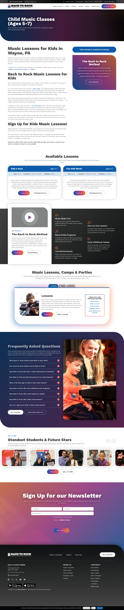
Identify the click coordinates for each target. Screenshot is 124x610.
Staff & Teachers (68, 571)
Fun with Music (37, 106)
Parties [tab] (78, 287)
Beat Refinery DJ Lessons (94, 313)
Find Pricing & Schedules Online (94, 50)
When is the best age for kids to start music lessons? (34, 385)
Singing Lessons (95, 310)
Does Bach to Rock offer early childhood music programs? (34, 390)
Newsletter (89, 1)
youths (25, 69)
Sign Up (24, 193)
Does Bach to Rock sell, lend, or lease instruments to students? (34, 373)
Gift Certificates (96, 579)
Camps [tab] (62, 287)
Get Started (15, 414)
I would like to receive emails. (62, 521)
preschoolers (18, 69)
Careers (65, 582)
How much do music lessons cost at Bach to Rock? (34, 368)
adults (33, 69)
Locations (94, 588)
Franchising (79, 1)
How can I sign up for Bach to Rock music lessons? (34, 407)
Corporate (95, 569)
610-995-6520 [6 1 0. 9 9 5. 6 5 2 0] (109, 1)
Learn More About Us (35, 414)
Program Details (40, 193)
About (87, 6)
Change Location (30, 1)
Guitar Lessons (94, 306)
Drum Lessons (94, 308)
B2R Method (94, 571)
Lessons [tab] (46, 287)
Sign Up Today (109, 6)
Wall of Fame (96, 6)
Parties (74, 6)
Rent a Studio (95, 582)
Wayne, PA (67, 569)
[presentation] (62, 529)
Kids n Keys (36, 88)
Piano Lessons (94, 303)
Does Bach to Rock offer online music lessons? (34, 401)
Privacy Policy (41, 593)
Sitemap (48, 593)
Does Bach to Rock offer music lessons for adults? (34, 396)
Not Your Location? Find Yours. (16, 576)
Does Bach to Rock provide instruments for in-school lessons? (34, 379)
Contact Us (97, 1)
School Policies (68, 577)
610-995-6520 (14, 579)
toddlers (10, 69)
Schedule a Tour (68, 579)
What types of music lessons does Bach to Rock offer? (34, 362)
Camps (67, 6)
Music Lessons (58, 6)
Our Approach (94, 82)
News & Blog (95, 577)
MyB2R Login (70, 1)
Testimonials (95, 574)
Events (81, 6)
